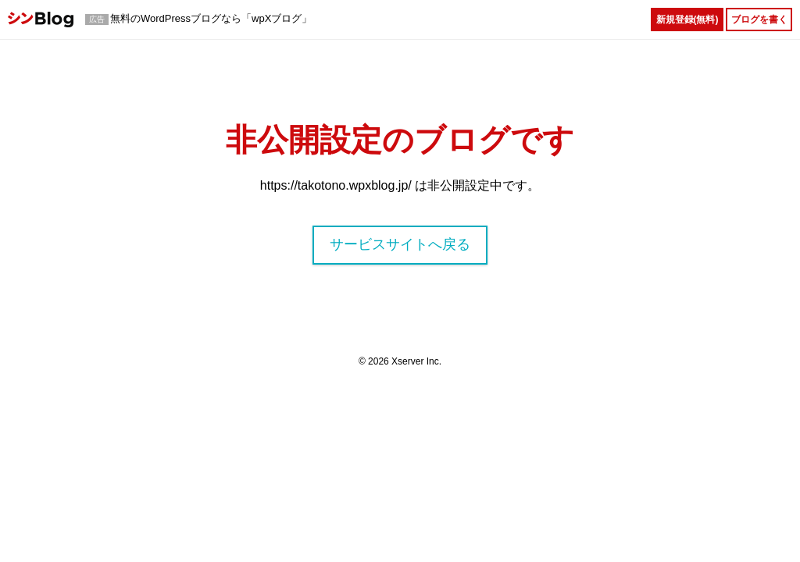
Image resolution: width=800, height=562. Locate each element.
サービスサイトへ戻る (400, 244)
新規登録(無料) (687, 19)
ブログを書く (759, 19)
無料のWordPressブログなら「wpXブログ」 (211, 18)
